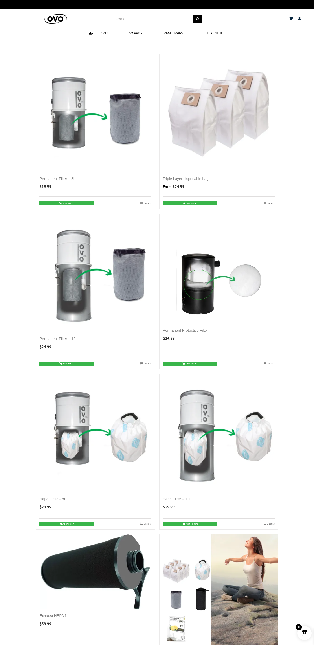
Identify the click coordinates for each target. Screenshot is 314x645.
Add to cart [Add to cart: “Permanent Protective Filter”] (192, 363)
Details (147, 203)
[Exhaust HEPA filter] (95, 571)
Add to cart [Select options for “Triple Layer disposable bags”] (192, 203)
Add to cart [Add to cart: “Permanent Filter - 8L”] (68, 203)
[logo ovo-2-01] (55, 14)
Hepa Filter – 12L (177, 499)
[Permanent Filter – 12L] (95, 273)
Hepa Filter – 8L (52, 499)
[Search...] (152, 19)
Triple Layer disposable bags (187, 179)
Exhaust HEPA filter (55, 616)
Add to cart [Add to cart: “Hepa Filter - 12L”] (192, 523)
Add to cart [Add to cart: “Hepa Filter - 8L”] (68, 523)
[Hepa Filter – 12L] (219, 433)
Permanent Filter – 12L (58, 339)
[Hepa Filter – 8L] (95, 433)
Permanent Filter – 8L (57, 179)
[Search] (197, 19)
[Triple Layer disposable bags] (219, 113)
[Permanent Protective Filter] (219, 269)
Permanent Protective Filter (185, 330)
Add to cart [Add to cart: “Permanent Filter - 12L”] (68, 363)
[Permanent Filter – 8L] (95, 113)
